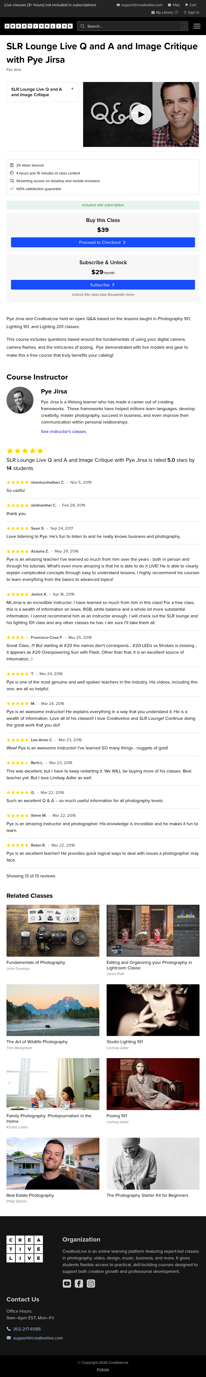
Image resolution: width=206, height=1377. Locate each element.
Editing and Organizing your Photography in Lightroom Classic (149, 965)
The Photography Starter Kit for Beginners (147, 1195)
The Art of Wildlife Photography (37, 1041)
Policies (103, 1369)
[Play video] (141, 114)
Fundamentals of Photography (35, 962)
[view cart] (192, 4)
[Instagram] (90, 1283)
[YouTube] (66, 1283)
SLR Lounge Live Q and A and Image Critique (36, 92)
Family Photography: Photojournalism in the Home (48, 1118)
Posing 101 (117, 1116)
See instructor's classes (63, 431)
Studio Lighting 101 (125, 1041)
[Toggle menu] (197, 26)
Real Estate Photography (30, 1195)
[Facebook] (78, 1283)
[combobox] (132, 26)
